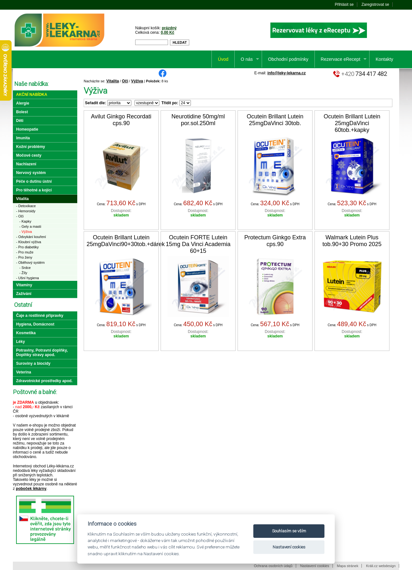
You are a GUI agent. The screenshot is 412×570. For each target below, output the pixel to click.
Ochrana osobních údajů (273, 566)
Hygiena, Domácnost (35, 324)
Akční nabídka (31, 94)
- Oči (19, 216)
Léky (20, 341)
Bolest (22, 112)
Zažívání (23, 293)
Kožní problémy (30, 146)
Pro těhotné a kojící (34, 190)
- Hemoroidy (25, 211)
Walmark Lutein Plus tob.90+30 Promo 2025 (352, 240)
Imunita (23, 138)
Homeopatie (27, 129)
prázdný (169, 28)
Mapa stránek (348, 566)
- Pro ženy (24, 257)
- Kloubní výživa (28, 242)
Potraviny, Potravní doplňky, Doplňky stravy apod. (42, 352)
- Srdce (25, 268)
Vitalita (112, 81)
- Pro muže (24, 252)
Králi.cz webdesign (381, 566)
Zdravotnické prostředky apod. (44, 381)
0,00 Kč (167, 32)
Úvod (223, 59)
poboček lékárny (31, 488)
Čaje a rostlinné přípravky (39, 315)
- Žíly (23, 273)
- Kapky (25, 221)
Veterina (23, 372)
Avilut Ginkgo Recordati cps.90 (121, 119)
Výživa (137, 81)
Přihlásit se (344, 4)
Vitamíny (24, 285)
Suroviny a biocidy (33, 363)
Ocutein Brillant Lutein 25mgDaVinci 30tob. (275, 119)
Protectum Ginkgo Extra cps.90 (275, 240)
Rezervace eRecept (340, 59)
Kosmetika (26, 333)
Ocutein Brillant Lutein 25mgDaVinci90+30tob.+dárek (126, 240)
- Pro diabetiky (27, 247)
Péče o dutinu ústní (34, 181)
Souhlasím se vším (289, 531)
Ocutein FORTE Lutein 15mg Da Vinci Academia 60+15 (198, 244)
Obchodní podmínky (288, 59)
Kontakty (384, 59)
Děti (19, 120)
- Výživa (25, 232)
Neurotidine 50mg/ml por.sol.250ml (198, 119)
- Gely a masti (30, 226)
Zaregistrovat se (375, 4)
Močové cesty (29, 155)
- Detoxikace (26, 206)
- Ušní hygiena (27, 278)
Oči (125, 81)
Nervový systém (31, 172)
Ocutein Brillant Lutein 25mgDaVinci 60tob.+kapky (351, 123)
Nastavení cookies (314, 566)
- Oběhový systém (30, 262)
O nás (247, 59)
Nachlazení (26, 164)
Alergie (22, 103)
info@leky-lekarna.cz (286, 73)
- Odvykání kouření (31, 237)
